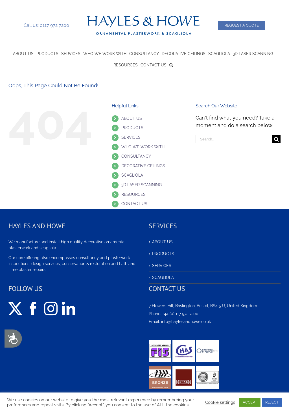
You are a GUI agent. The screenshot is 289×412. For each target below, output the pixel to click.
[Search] (276, 139)
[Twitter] (15, 308)
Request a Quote (242, 25)
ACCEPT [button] (250, 402)
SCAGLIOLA (132, 175)
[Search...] (234, 139)
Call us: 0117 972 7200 (46, 25)
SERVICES (131, 137)
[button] (171, 64)
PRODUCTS (132, 127)
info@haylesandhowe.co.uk (186, 321)
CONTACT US (134, 203)
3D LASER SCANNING (141, 185)
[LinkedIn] (68, 308)
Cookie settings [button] (220, 402)
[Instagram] (51, 308)
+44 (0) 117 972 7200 (180, 313)
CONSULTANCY (136, 156)
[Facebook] (33, 308)
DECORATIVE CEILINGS (143, 166)
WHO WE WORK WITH (143, 147)
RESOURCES (133, 194)
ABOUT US (131, 118)
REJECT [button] (272, 402)
